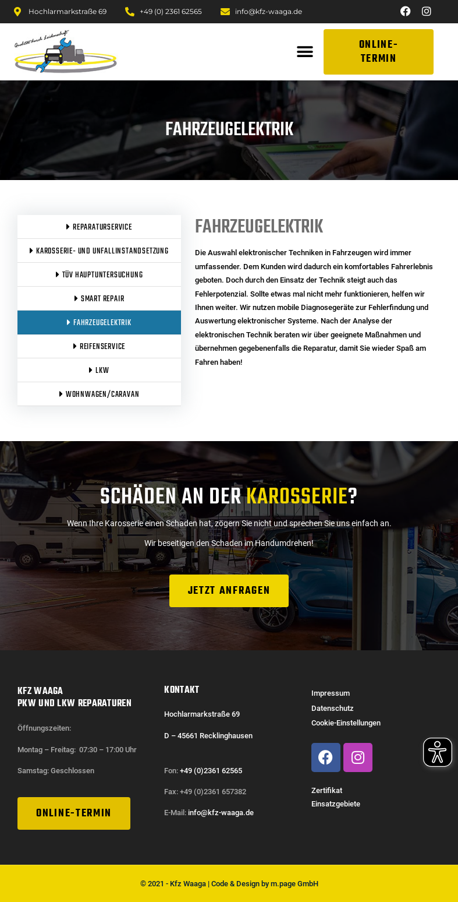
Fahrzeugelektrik (259, 227)
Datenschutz (332, 708)
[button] (305, 52)
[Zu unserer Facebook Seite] (407, 11)
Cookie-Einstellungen (346, 722)
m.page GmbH (294, 883)
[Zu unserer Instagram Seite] (428, 11)
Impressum (330, 693)
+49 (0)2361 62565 (211, 770)
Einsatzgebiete (335, 803)
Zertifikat (326, 790)
